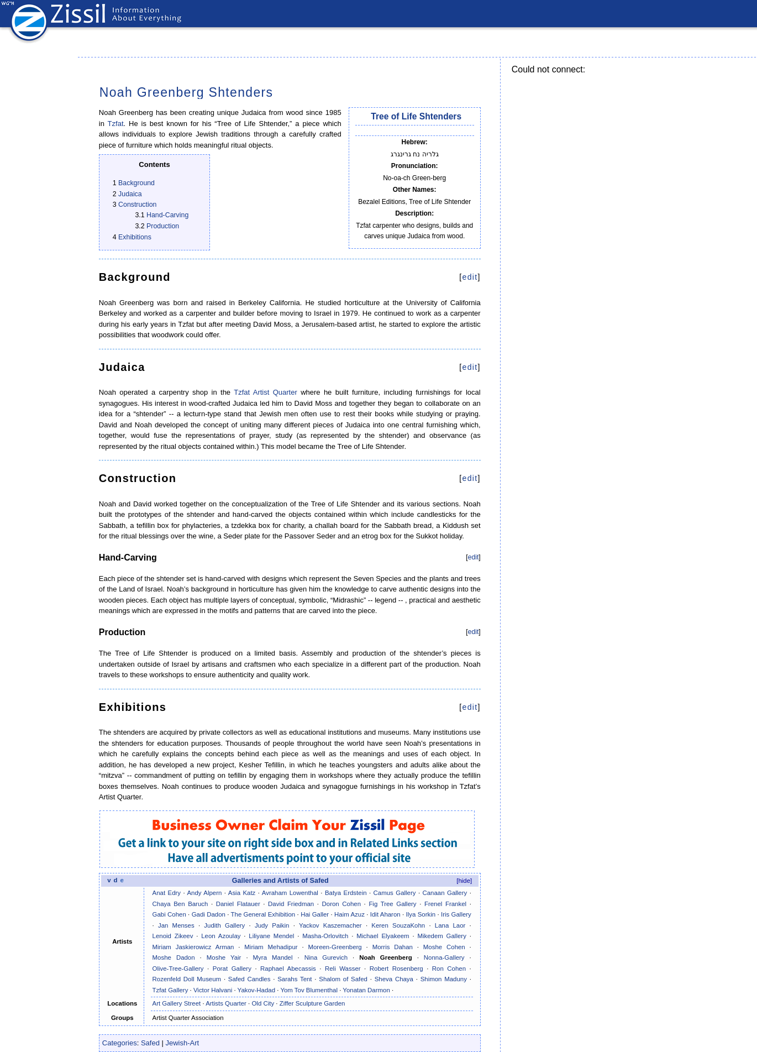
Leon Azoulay (220, 936)
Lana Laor (450, 925)
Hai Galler (315, 914)
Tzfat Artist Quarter (265, 392)
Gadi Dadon (208, 914)
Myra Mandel (273, 957)
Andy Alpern (204, 892)
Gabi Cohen (169, 914)
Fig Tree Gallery (392, 904)
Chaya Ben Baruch (180, 904)
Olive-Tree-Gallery (178, 968)
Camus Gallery (395, 892)
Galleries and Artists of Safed (280, 880)
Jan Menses (176, 925)
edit (470, 277)
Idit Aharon (385, 914)
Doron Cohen (341, 904)
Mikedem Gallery (441, 936)
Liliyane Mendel (271, 936)
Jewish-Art (182, 1043)
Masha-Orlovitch (325, 936)
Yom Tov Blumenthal (309, 990)
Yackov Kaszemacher (330, 925)
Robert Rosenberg (396, 968)
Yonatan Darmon (366, 990)
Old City (262, 1003)
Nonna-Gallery (444, 957)
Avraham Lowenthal (290, 892)
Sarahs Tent (294, 979)
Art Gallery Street (177, 1003)
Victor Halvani (212, 990)
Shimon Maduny (443, 979)
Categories (119, 1043)
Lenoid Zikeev (173, 936)
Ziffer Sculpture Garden (312, 1003)
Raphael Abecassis (288, 968)
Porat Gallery (232, 968)
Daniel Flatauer (238, 904)
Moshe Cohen (444, 947)
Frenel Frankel (445, 904)
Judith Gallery (224, 925)
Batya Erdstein (346, 892)
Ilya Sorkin (421, 914)
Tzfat (116, 123)
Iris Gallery (456, 914)
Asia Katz (242, 892)
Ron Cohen (449, 968)
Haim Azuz (349, 914)
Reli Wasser (343, 968)
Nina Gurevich (326, 957)
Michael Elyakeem (382, 936)
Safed (150, 1043)
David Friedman (291, 904)
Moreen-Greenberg (334, 947)
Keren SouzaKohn (398, 925)
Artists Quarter (226, 1003)
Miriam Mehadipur (270, 947)
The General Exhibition (263, 914)
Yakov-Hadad (256, 990)
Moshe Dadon (174, 957)
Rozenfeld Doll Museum (187, 979)
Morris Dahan (392, 947)
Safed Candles (249, 979)
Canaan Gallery (445, 892)
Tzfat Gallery (170, 990)
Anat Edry (167, 892)
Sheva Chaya (394, 979)
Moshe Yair (224, 957)
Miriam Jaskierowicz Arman (193, 947)
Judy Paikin (272, 925)
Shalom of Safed (343, 979)
